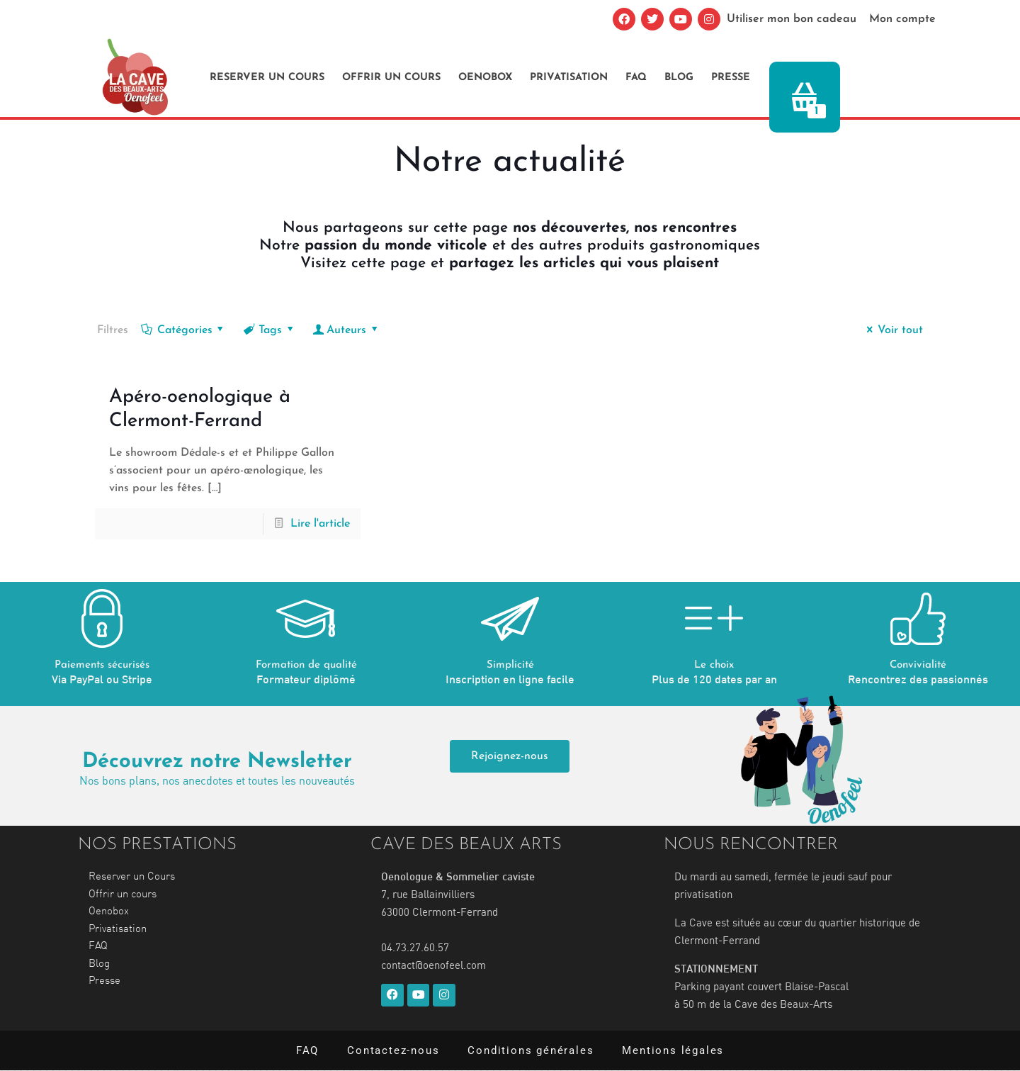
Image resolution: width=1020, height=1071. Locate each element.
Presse (730, 77)
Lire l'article (320, 523)
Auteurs (346, 330)
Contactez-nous (393, 1050)
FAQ (636, 77)
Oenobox (485, 77)
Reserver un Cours (267, 77)
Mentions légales (673, 1050)
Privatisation (569, 77)
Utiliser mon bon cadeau (794, 19)
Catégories (183, 330)
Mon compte (903, 19)
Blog (678, 77)
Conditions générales (531, 1050)
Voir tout (891, 330)
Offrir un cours (391, 77)
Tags (269, 330)
